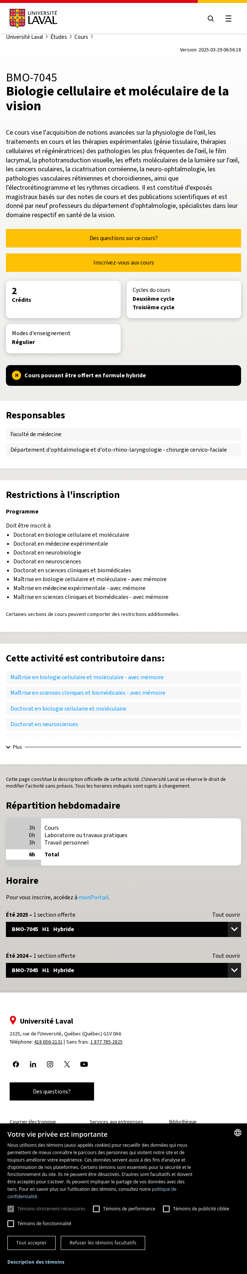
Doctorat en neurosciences (44, 724)
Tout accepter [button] (31, 1243)
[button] (35, 1262)
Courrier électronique (33, 1121)
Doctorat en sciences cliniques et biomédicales (69, 740)
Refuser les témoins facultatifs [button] (103, 1243)
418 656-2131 (48, 1041)
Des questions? (52, 1091)
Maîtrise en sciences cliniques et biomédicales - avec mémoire (88, 693)
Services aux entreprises (116, 1121)
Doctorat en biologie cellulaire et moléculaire (68, 708)
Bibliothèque (183, 1121)
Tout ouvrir (226, 914)
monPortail (94, 897)
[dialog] (123, 1198)
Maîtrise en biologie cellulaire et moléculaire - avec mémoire (87, 677)
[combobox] (237, 1132)
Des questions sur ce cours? (124, 238)
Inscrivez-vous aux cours (123, 262)
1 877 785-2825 (106, 1041)
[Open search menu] (211, 18)
